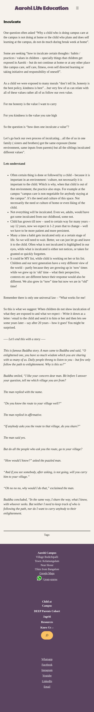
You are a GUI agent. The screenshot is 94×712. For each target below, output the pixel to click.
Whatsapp (47, 659)
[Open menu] (77, 8)
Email (47, 686)
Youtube (47, 675)
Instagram (47, 670)
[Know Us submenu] (53, 628)
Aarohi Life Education (41, 7)
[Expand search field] (47, 635)
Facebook (47, 664)
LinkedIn (47, 681)
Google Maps (46, 573)
